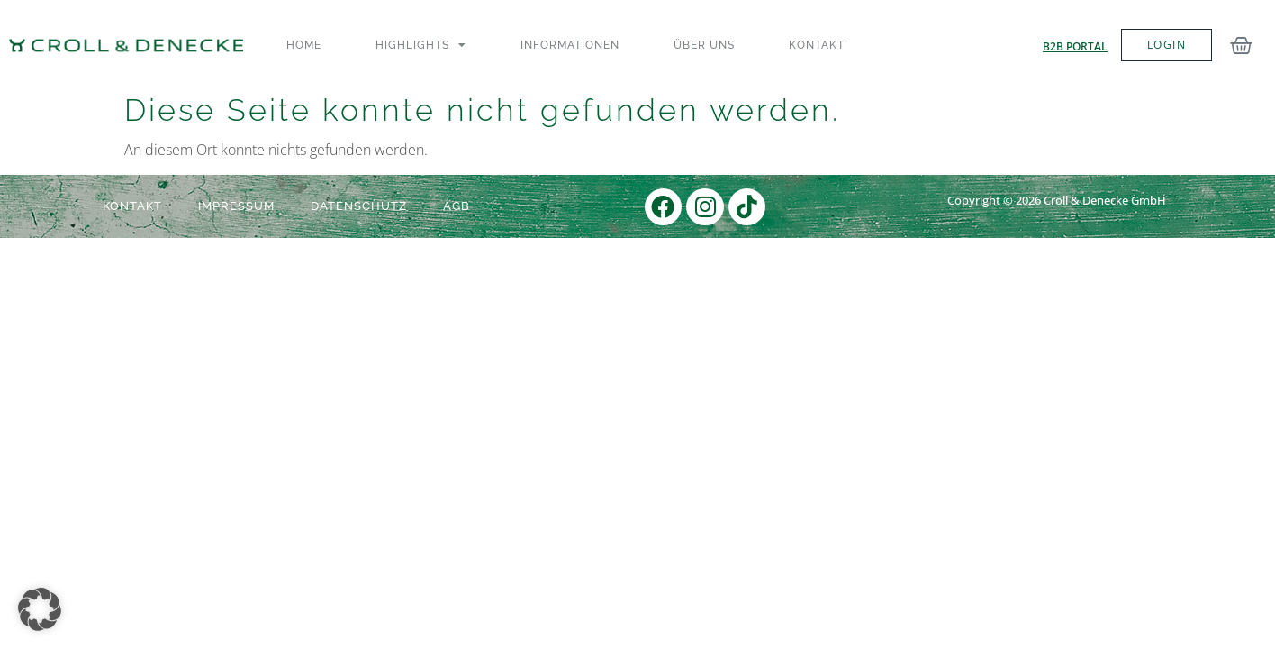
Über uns (704, 45)
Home (303, 45)
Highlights (420, 45)
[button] (39, 609)
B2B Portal (1075, 46)
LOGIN (1166, 44)
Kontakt (817, 45)
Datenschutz (359, 206)
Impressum (236, 206)
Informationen (569, 45)
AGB (456, 206)
